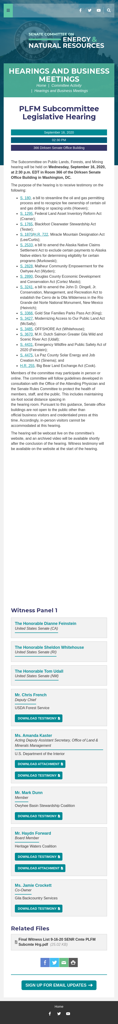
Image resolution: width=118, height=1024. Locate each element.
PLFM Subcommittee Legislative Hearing (59, 112)
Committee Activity (66, 85)
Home (41, 85)
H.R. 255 (27, 366)
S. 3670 (26, 334)
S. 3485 (26, 329)
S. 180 (25, 198)
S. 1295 (26, 213)
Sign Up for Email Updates (58, 985)
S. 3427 (26, 318)
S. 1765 (26, 224)
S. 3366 (26, 313)
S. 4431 (26, 345)
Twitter (54, 962)
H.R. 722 (41, 234)
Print (73, 962)
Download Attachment (39, 764)
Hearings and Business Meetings (59, 75)
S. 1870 (26, 234)
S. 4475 (26, 355)
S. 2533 (26, 245)
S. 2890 (26, 276)
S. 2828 (26, 266)
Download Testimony (37, 718)
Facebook (45, 962)
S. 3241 (26, 287)
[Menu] (8, 10)
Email (63, 962)
